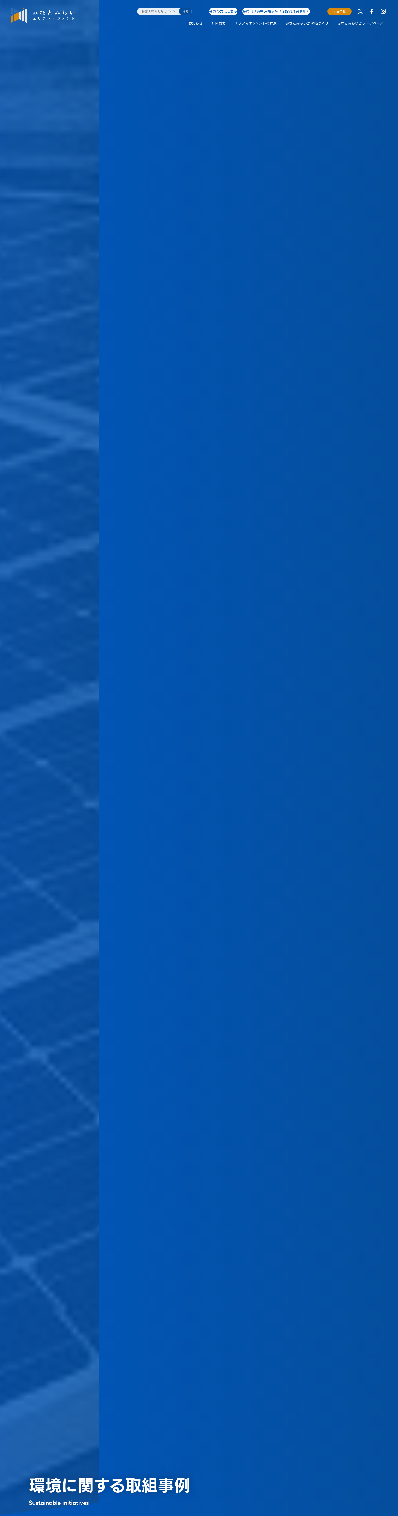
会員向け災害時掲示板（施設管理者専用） (279, 11)
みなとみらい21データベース (360, 23)
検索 (185, 11)
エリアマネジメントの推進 (256, 23)
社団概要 (218, 23)
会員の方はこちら (223, 11)
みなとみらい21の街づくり (307, 23)
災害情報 (340, 11)
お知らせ (196, 23)
